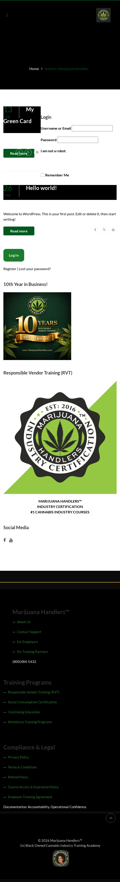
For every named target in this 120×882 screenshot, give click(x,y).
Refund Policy (18, 777)
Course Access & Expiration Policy (33, 787)
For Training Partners (32, 652)
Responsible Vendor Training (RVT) (34, 692)
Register (9, 269)
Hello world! (41, 188)
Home (34, 68)
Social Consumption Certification (32, 702)
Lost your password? (35, 269)
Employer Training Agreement (30, 797)
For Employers (27, 642)
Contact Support (29, 632)
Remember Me (57, 175)
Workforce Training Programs (30, 722)
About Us (24, 622)
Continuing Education (24, 712)
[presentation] (37, 258)
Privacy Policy (18, 757)
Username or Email (56, 128)
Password (48, 140)
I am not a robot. (53, 151)
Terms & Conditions (22, 767)
